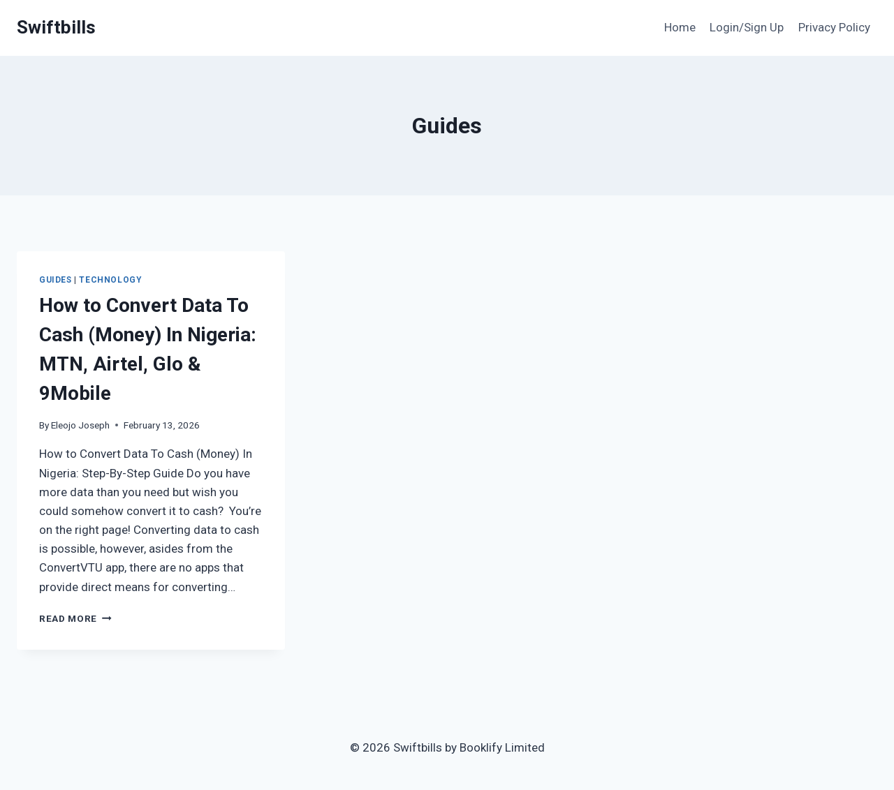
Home (680, 27)
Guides (55, 280)
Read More (75, 618)
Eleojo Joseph (80, 425)
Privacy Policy (834, 27)
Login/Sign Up (747, 27)
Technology (110, 280)
